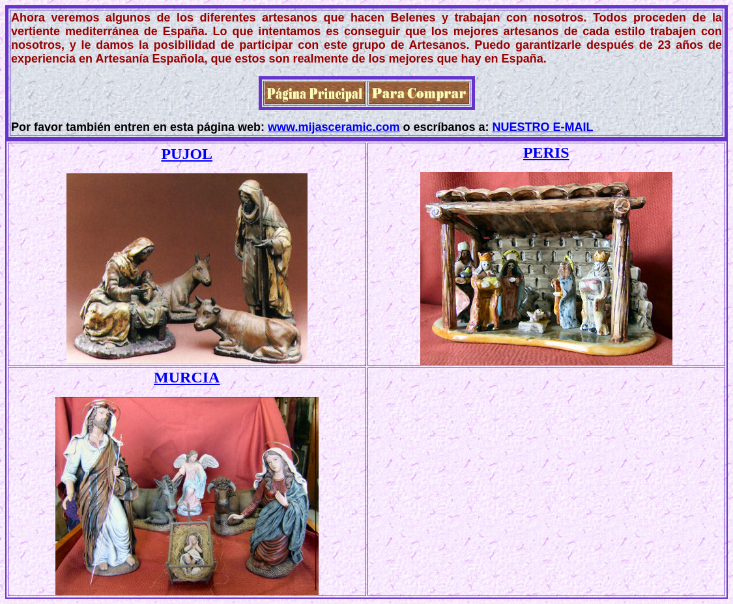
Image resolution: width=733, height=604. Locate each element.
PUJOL (186, 153)
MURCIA (187, 377)
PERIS (546, 152)
